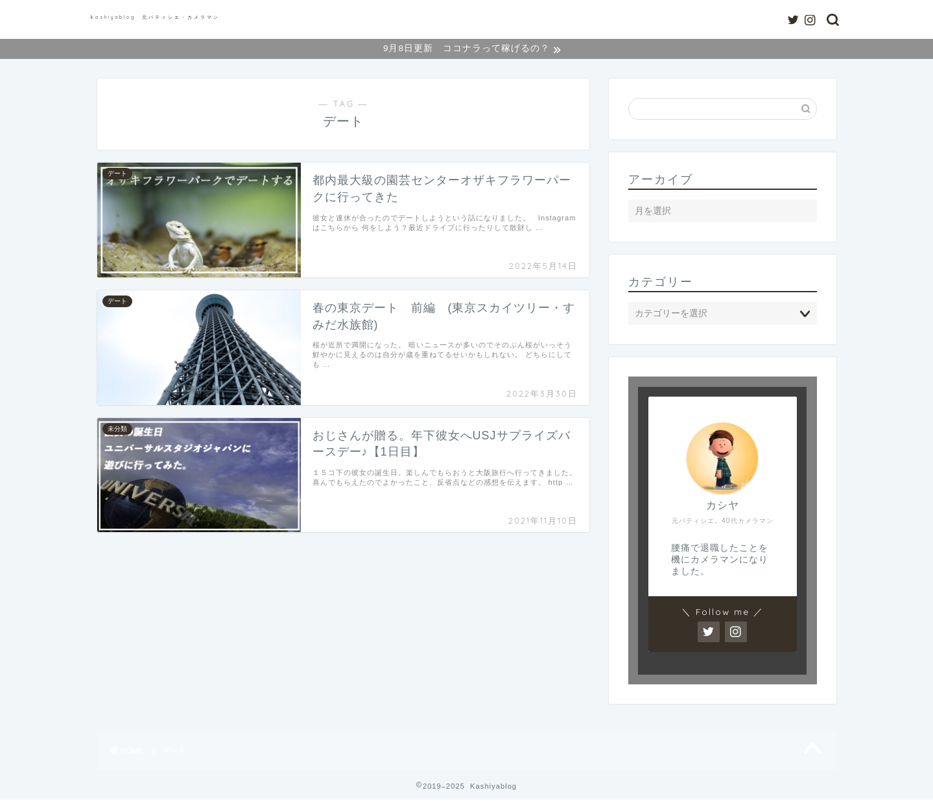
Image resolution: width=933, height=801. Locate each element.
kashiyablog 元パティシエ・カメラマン (155, 17)
